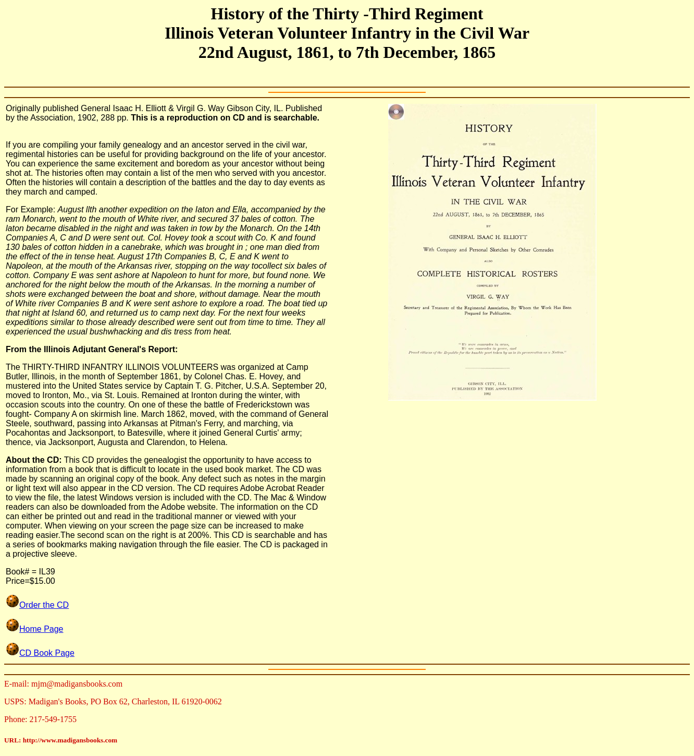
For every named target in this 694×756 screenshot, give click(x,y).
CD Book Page (40, 653)
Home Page (35, 629)
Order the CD (44, 605)
